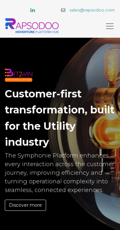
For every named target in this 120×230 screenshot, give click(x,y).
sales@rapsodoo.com (92, 10)
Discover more (25, 205)
